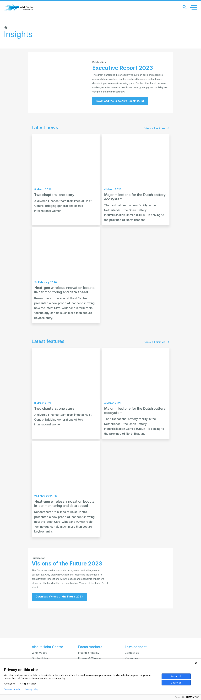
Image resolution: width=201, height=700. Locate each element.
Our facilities (40, 658)
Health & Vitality (88, 652)
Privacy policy (32, 689)
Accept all (176, 676)
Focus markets (90, 647)
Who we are (39, 652)
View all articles (156, 141)
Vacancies (131, 658)
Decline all (176, 682)
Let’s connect (136, 647)
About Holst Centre (47, 647)
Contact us (132, 652)
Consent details (12, 689)
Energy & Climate (89, 658)
